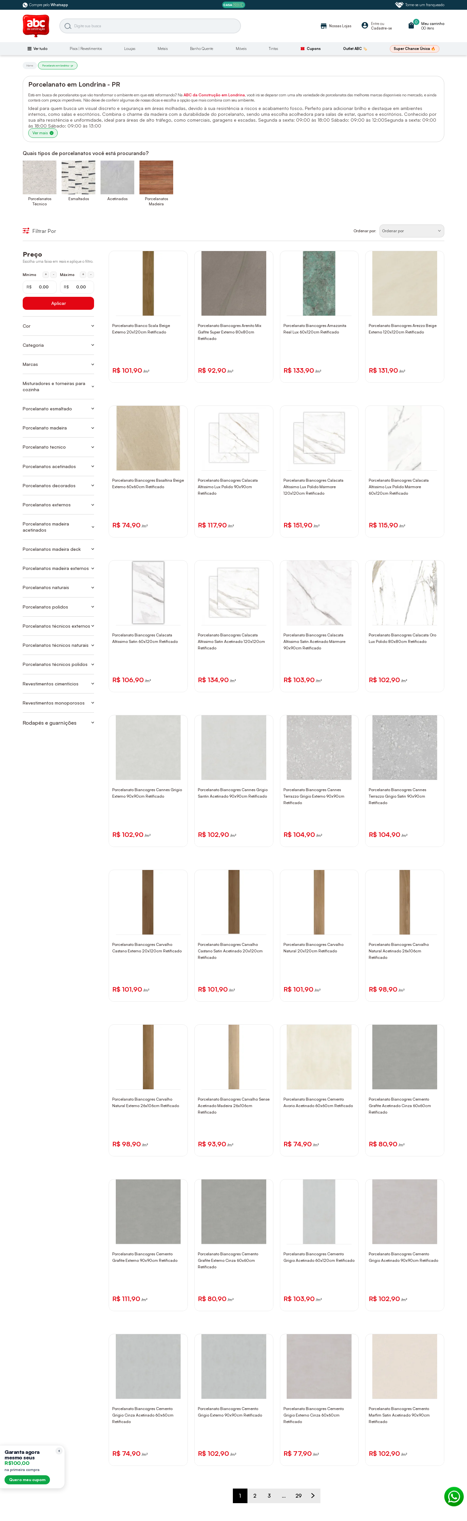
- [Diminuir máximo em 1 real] (91, 274)
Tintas (273, 48)
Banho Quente (201, 48)
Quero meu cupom (27, 1479)
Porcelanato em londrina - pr (57, 65)
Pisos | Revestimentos (86, 48)
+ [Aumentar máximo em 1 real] (83, 274)
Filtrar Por (39, 231)
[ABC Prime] (233, 5)
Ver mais (43, 132)
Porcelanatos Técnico (39, 201)
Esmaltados (78, 198)
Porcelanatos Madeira (156, 201)
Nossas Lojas (335, 26)
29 (298, 1495)
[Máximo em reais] (77, 287)
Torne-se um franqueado (419, 5)
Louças (129, 48)
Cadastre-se (381, 28)
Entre (375, 23)
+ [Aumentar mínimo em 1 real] (46, 274)
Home (30, 65)
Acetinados (117, 198)
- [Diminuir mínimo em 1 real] (53, 274)
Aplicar (58, 303)
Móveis (241, 48)
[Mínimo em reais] (40, 287)
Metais (163, 48)
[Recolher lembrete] (59, 1451)
